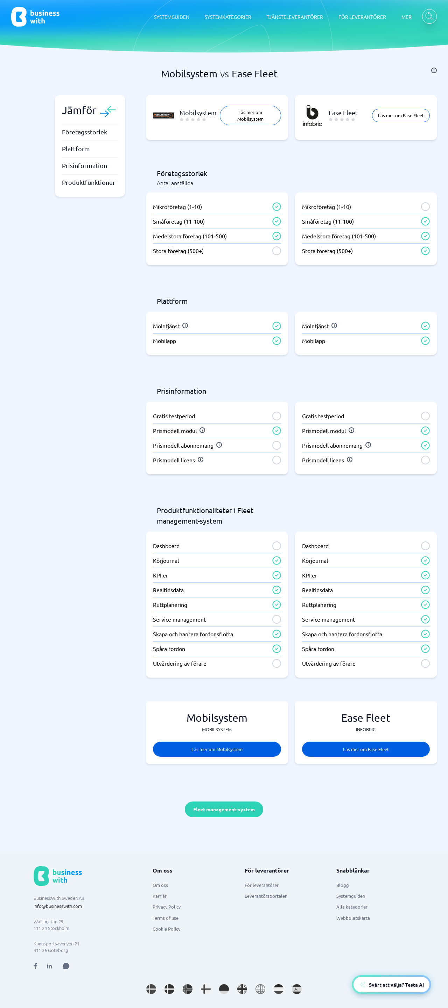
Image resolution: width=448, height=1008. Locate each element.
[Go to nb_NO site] (187, 989)
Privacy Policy (167, 907)
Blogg (342, 885)
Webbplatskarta (353, 918)
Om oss (160, 885)
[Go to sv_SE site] (151, 989)
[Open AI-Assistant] (391, 984)
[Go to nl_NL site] (279, 989)
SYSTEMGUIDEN (171, 17)
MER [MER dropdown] (406, 17)
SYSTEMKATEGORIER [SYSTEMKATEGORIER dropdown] (228, 17)
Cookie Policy (166, 929)
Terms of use (165, 918)
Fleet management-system (224, 809)
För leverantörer (262, 885)
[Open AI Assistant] (66, 966)
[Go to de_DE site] (224, 989)
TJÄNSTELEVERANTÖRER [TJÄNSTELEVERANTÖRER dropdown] (295, 17)
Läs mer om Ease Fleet (401, 115)
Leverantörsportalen (266, 896)
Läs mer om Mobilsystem (250, 115)
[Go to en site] (260, 989)
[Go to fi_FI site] (206, 989)
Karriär (160, 896)
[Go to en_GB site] (242, 989)
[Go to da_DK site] (169, 989)
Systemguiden (350, 896)
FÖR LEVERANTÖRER (362, 17)
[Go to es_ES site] (297, 989)
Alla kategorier (352, 907)
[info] (434, 70)
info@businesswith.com (58, 906)
